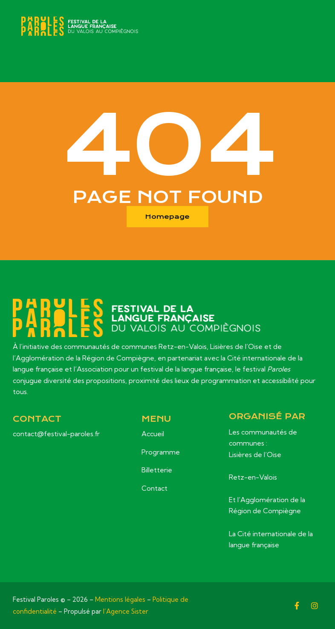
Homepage (167, 216)
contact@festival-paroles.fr (56, 433)
